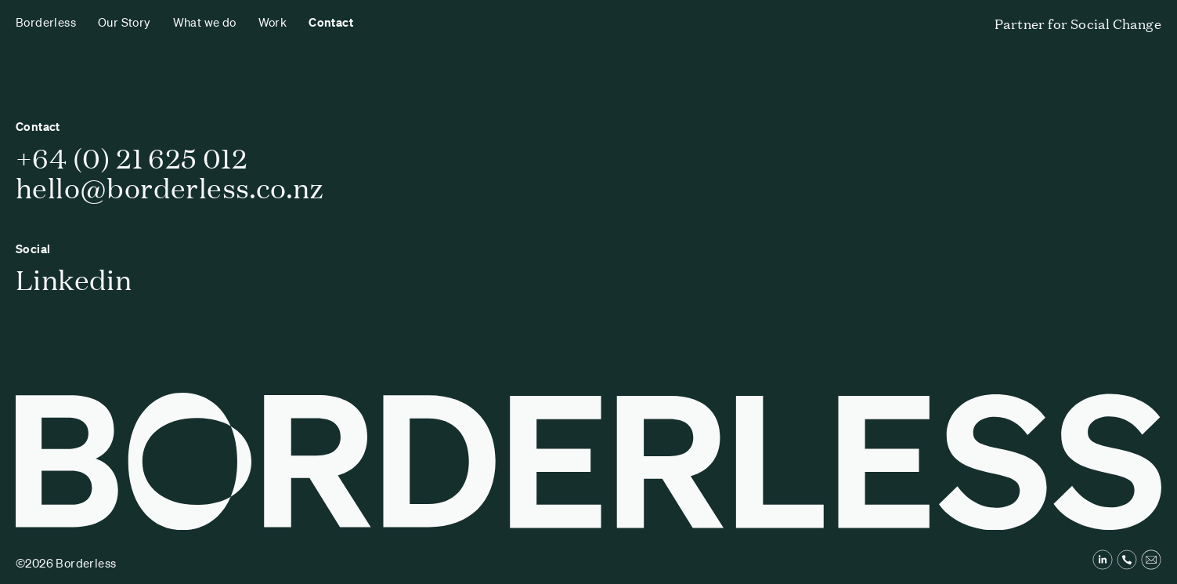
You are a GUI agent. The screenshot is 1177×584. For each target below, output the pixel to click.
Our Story (124, 22)
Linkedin (74, 278)
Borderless (46, 22)
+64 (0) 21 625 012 (131, 157)
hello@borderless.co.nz (170, 187)
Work (272, 22)
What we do (204, 22)
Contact (331, 22)
